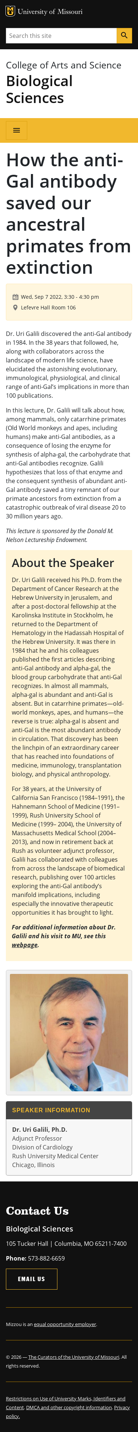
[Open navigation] (16, 130)
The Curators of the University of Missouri (73, 1357)
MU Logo (10, 11)
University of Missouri (50, 12)
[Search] (124, 35)
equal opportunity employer (65, 1324)
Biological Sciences (39, 89)
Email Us (31, 1278)
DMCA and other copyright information (69, 1407)
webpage (25, 945)
